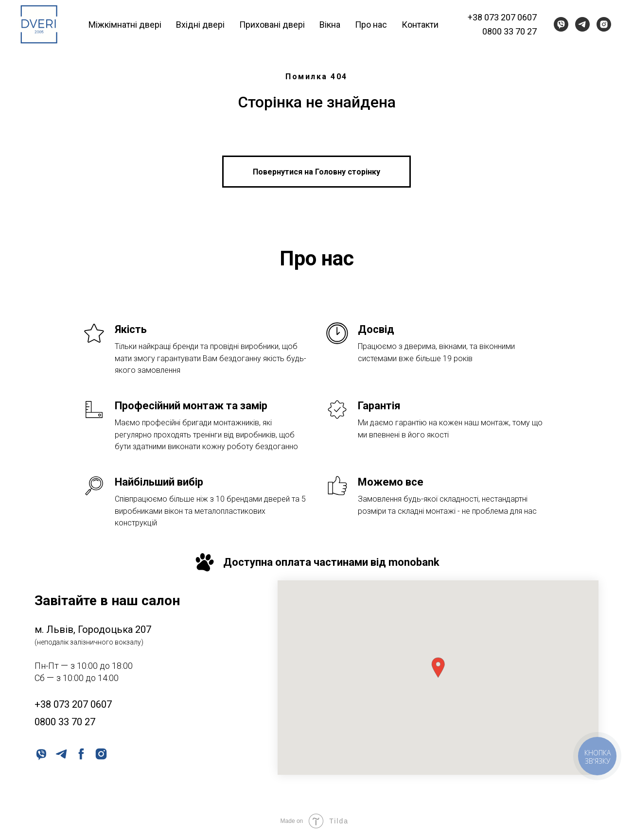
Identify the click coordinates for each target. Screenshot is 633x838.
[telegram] (582, 24)
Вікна (329, 24)
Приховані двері (272, 24)
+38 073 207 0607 (502, 17)
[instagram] (604, 24)
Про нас (371, 24)
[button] (438, 667)
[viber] (561, 24)
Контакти (420, 24)
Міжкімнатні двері (124, 24)
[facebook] (80, 753)
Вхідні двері (200, 24)
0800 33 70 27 (509, 31)
